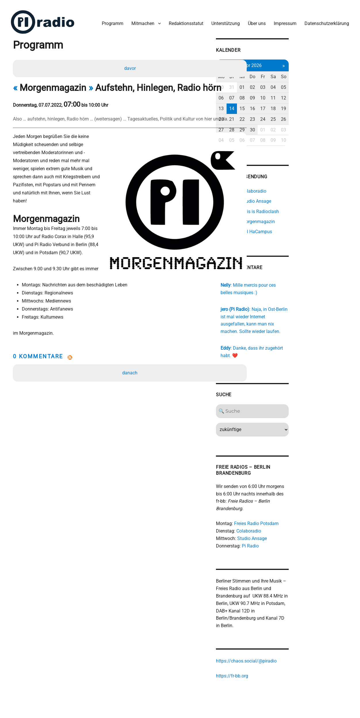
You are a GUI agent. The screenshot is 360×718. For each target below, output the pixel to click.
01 (291, 83)
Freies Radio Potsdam (302, 512)
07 (279, 93)
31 (279, 83)
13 (267, 104)
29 (291, 125)
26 (337, 114)
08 (291, 93)
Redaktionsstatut (183, 19)
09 (302, 93)
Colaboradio (294, 520)
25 (326, 114)
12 (337, 93)
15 (291, 104)
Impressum (282, 19)
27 (267, 125)
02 (302, 83)
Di (279, 72)
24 (314, 114)
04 (326, 83)
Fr (314, 72)
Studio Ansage (298, 527)
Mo (267, 72)
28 (279, 125)
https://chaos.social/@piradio (292, 643)
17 (314, 104)
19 (337, 104)
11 (326, 93)
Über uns (254, 19)
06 (267, 93)
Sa (326, 72)
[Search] (303, 407)
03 (314, 83)
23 (302, 114)
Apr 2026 (303, 61)
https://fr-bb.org (278, 658)
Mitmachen (140, 19)
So (337, 72)
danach (131, 354)
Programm (109, 19)
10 (314, 93)
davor (131, 65)
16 (302, 104)
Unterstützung (222, 19)
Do (303, 72)
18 (326, 104)
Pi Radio (296, 534)
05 (337, 83)
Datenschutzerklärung (324, 19)
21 (279, 114)
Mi (291, 72)
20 (267, 114)
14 (279, 104)
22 (291, 114)
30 (267, 83)
